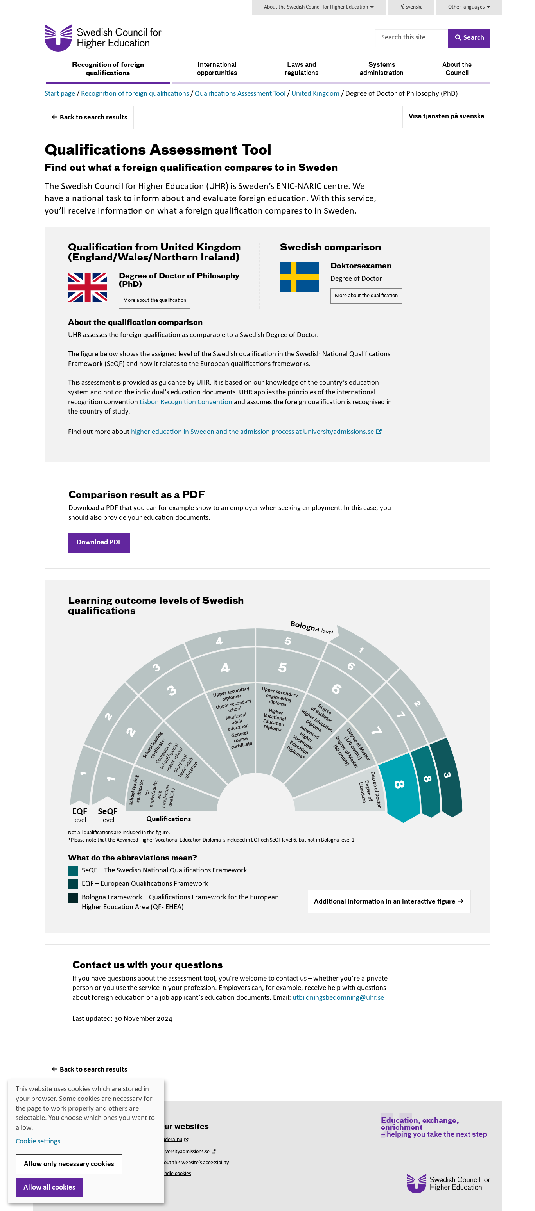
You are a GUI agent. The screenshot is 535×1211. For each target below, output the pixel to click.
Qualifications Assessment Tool (240, 94)
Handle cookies (174, 1174)
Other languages (469, 7)
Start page (60, 94)
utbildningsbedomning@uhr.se (338, 998)
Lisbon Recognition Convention (186, 402)
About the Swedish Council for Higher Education (319, 7)
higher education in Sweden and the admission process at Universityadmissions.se (257, 432)
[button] (389, 901)
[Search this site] (412, 38)
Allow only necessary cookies (69, 1164)
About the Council (457, 69)
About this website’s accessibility (193, 1163)
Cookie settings (38, 1141)
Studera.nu (174, 1140)
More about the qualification (154, 300)
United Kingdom (315, 94)
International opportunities (217, 69)
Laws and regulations (302, 69)
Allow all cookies (49, 1187)
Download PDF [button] (99, 542)
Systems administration (382, 69)
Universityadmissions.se (187, 1152)
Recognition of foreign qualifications (108, 69)
